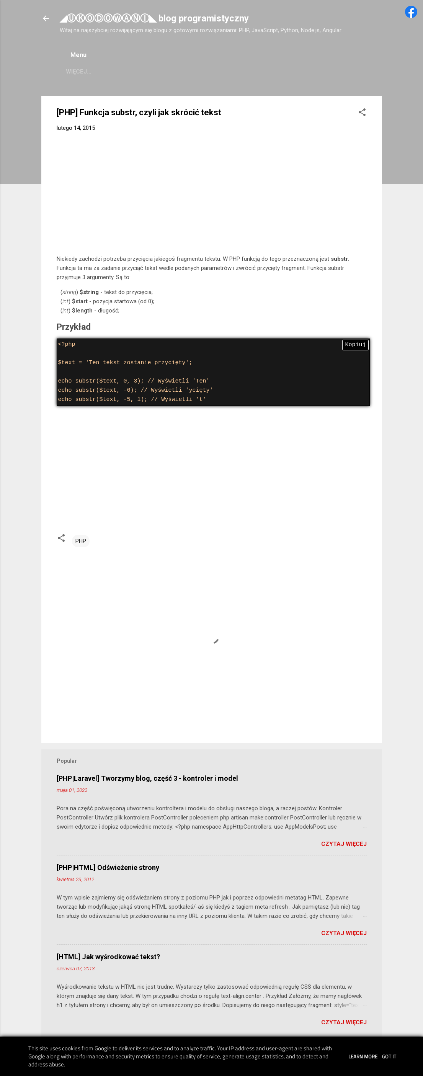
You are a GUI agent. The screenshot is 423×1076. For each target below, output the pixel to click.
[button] (362, 113)
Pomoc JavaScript (143, 71)
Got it (389, 1056)
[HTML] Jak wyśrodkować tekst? (108, 957)
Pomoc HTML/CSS (214, 71)
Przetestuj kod (280, 71)
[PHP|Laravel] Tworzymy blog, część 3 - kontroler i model (147, 778)
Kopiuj (355, 345)
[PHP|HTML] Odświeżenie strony (108, 867)
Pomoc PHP (83, 71)
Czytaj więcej (344, 844)
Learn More (362, 1056)
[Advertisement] (212, 195)
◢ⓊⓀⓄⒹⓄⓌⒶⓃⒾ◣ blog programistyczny (154, 18)
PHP (80, 541)
